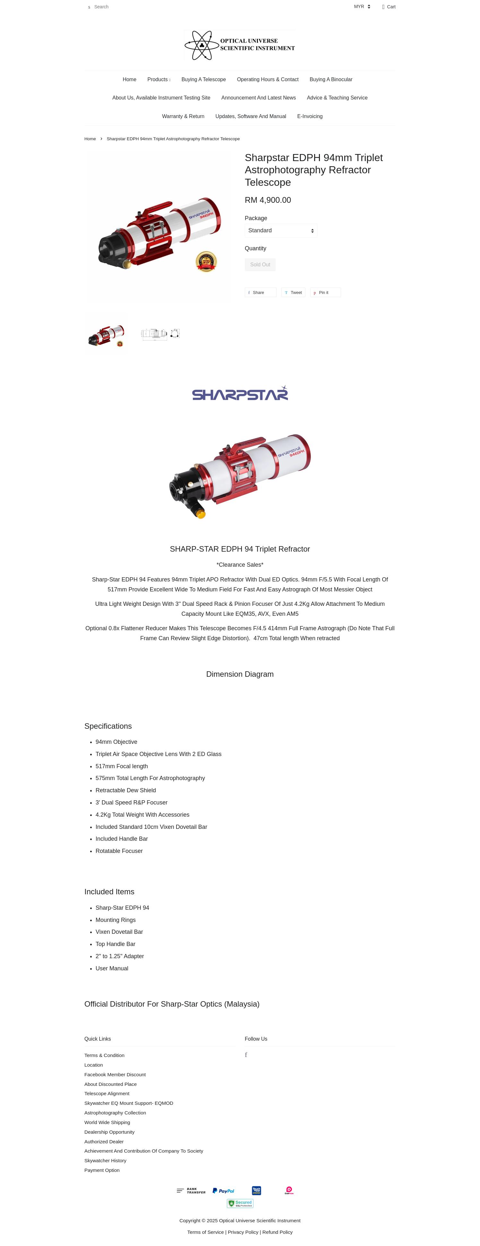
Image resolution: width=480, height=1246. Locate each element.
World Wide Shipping (107, 1122)
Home (129, 79)
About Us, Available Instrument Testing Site (161, 97)
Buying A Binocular (331, 79)
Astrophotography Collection (115, 1112)
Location (93, 1065)
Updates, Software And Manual (251, 116)
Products (159, 79)
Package (256, 218)
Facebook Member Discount (115, 1074)
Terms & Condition (104, 1055)
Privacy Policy (243, 1232)
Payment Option (102, 1170)
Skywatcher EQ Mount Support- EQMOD (128, 1103)
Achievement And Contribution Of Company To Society (143, 1151)
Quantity (255, 248)
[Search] (103, 7)
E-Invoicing (310, 116)
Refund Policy (277, 1232)
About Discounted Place (110, 1084)
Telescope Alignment (106, 1093)
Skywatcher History (105, 1160)
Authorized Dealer (104, 1141)
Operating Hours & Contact (268, 79)
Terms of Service (205, 1232)
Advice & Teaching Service (337, 97)
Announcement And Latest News (258, 97)
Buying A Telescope (204, 79)
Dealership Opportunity (109, 1132)
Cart (391, 6)
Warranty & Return (183, 116)
